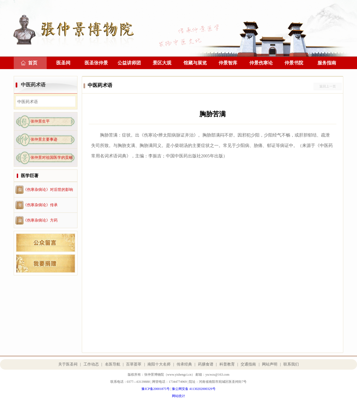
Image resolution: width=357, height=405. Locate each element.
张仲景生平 (40, 121)
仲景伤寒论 (261, 63)
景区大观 (162, 63)
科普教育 (227, 364)
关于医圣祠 (67, 364)
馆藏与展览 (195, 63)
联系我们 (291, 364)
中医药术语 (33, 84)
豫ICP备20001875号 (155, 389)
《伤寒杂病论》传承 (40, 205)
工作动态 (91, 364)
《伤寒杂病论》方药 (40, 220)
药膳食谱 (205, 364)
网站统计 (178, 396)
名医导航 (112, 364)
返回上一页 (327, 86)
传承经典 (184, 364)
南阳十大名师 (159, 364)
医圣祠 (63, 63)
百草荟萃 (133, 364)
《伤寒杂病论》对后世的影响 (48, 190)
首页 (32, 63)
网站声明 (269, 364)
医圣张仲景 (96, 63)
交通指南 (248, 364)
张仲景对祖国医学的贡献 (51, 157)
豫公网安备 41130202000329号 (194, 389)
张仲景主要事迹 (43, 139)
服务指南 (326, 63)
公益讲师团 (129, 63)
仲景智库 (228, 63)
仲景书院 (294, 63)
